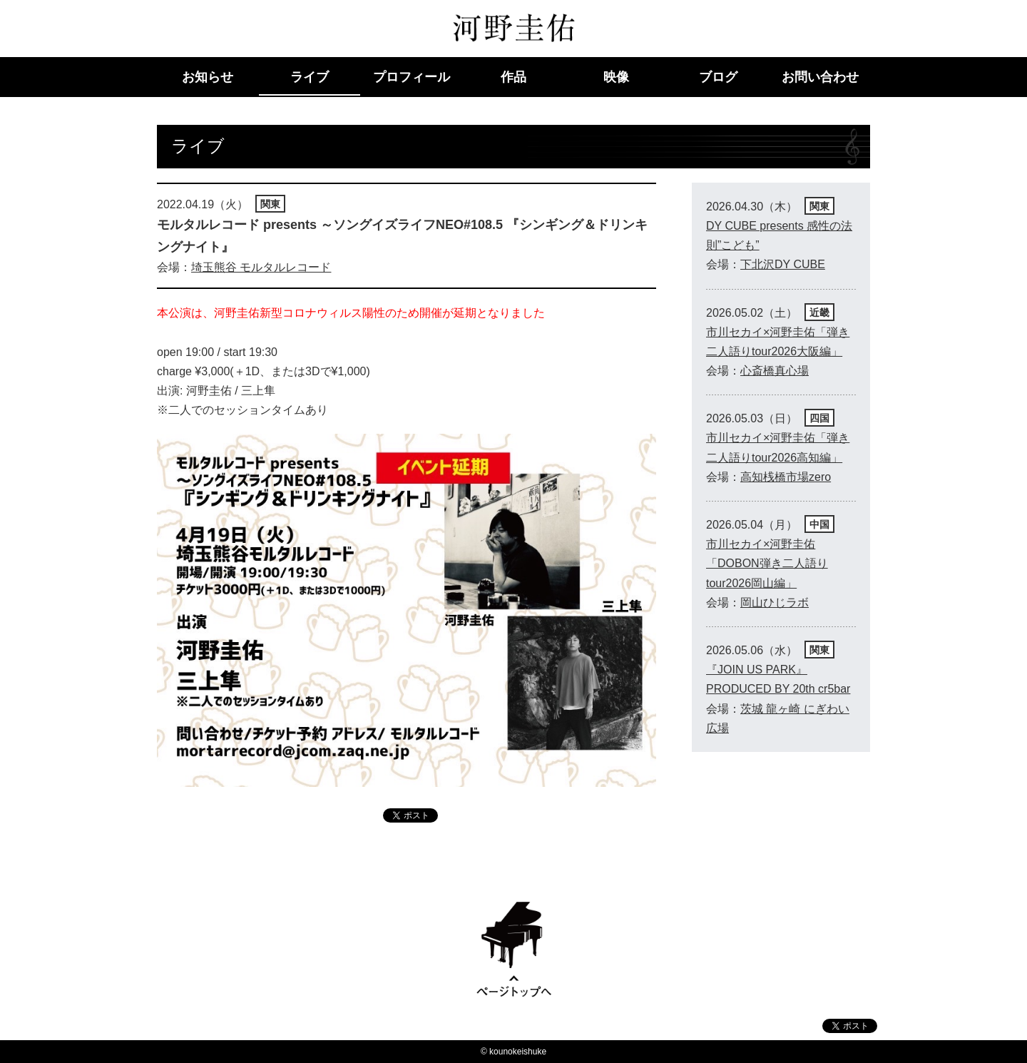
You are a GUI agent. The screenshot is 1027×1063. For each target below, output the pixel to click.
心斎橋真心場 (774, 371)
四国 (819, 418)
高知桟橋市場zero (785, 477)
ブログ (718, 77)
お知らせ (207, 77)
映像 (616, 77)
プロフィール (411, 77)
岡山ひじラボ (774, 602)
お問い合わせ (820, 77)
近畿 (819, 312)
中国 (819, 524)
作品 (513, 77)
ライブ (309, 77)
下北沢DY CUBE (782, 264)
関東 (270, 204)
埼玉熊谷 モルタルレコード (261, 267)
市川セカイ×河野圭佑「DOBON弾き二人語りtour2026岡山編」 (767, 563)
